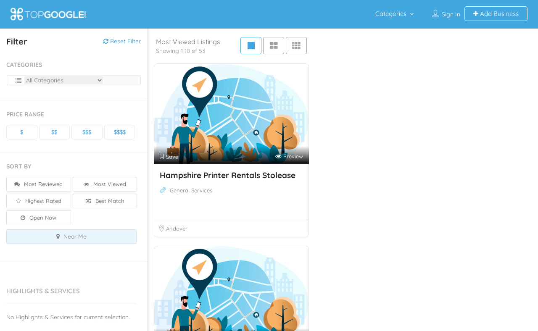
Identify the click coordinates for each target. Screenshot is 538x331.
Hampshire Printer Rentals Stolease (227, 175)
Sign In (451, 14)
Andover (176, 228)
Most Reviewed (38, 184)
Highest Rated (38, 200)
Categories (390, 14)
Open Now (38, 217)
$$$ (86, 132)
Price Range (25, 114)
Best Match (105, 200)
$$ (54, 132)
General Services (191, 190)
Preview (289, 156)
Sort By (18, 166)
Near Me (71, 236)
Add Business (496, 14)
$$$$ (120, 132)
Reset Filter (122, 41)
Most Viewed (105, 184)
